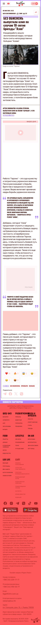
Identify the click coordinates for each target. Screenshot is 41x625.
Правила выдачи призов (20, 487)
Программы (6, 466)
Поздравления (19, 442)
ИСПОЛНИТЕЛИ (32, 442)
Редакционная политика (19, 482)
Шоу (4, 423)
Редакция (18, 497)
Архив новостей (20, 494)
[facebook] (10, 394)
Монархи (5, 417)
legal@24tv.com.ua (10, 594)
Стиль (30, 425)
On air (31, 436)
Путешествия (19, 448)
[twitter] (16, 394)
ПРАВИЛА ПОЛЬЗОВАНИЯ (19, 463)
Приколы (18, 417)
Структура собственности (20, 468)
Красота (30, 419)
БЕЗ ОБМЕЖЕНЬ (15, 386)
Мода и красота (32, 414)
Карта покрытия (8, 472)
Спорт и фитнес (33, 422)
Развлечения (20, 413)
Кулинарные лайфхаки (6, 446)
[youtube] (36, 503)
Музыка (32, 386)
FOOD (5, 436)
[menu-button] (4, 3)
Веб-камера (6, 469)
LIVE (33, 3)
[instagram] (11, 503)
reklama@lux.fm (9, 601)
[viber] (22, 394)
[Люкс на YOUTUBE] (8, 3)
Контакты (18, 491)
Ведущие (5, 463)
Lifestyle (19, 436)
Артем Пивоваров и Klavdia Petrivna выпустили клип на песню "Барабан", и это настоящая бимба (18, 110)
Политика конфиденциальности (20, 473)
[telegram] (5, 394)
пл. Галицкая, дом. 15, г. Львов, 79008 (18, 607)
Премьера (24, 386)
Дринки (5, 442)
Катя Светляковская (9, 13)
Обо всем (18, 439)
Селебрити (6, 420)
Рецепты (5, 439)
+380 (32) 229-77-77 (11, 579)
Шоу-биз (6, 386)
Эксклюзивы (7, 426)
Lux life (6, 459)
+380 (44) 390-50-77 (11, 586)
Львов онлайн (7, 475)
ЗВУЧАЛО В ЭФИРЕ (33, 445)
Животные (18, 420)
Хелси (5, 450)
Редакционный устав (20, 477)
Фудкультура (7, 453)
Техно (17, 445)
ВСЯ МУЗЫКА (31, 439)
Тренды (30, 428)
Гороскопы (18, 423)
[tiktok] (30, 503)
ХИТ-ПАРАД (31, 448)
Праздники (18, 426)
